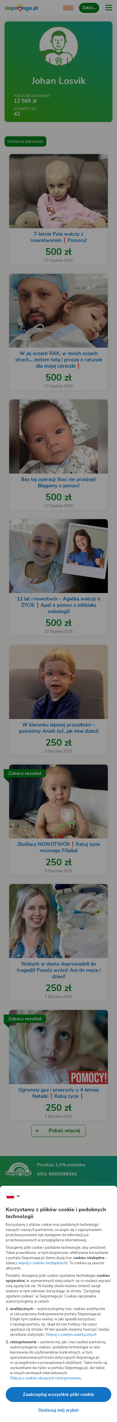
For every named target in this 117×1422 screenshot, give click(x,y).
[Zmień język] (13, 1196)
